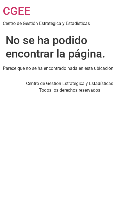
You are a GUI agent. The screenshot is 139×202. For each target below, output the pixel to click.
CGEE (17, 11)
